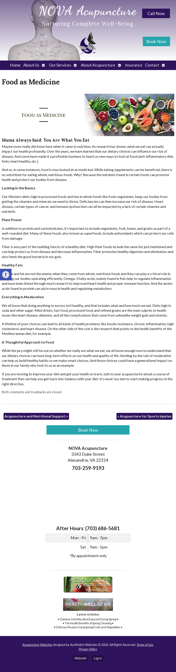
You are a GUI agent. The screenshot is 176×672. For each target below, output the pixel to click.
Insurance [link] (133, 65)
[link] (6, 274)
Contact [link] (152, 65)
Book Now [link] (156, 41)
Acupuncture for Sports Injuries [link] (144, 416)
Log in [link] (98, 658)
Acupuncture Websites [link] (37, 645)
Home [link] (15, 65)
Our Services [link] (60, 65)
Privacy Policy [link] (88, 649)
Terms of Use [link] (145, 645)
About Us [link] (31, 65)
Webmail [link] (80, 658)
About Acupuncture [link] (98, 65)
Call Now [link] (156, 13)
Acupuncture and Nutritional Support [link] (36, 416)
